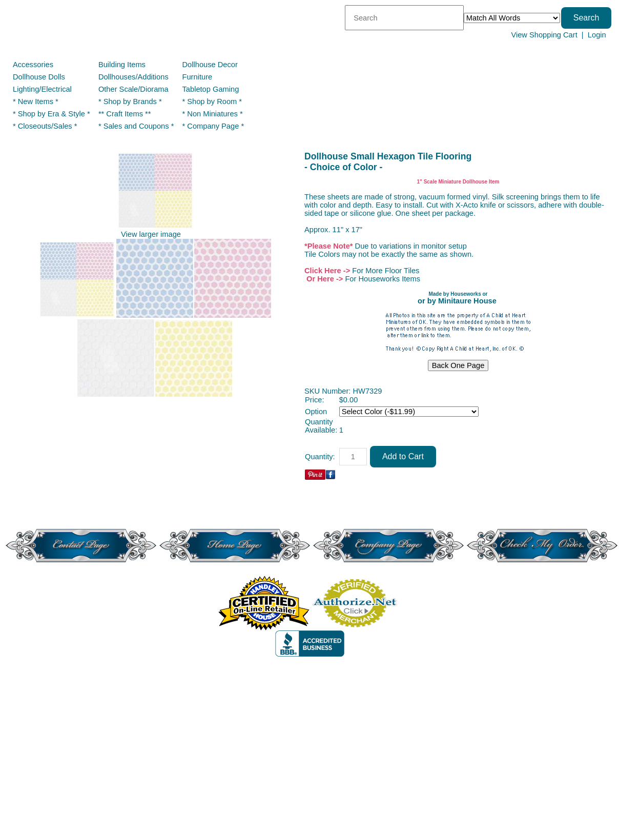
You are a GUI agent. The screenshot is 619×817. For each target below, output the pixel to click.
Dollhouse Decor (210, 64)
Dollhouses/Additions (133, 77)
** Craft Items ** (124, 114)
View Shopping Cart (544, 35)
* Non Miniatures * (212, 114)
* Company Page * (213, 126)
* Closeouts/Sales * (45, 126)
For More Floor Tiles (385, 271)
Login (597, 35)
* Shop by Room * (212, 101)
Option (316, 411)
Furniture (197, 77)
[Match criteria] (512, 18)
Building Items (122, 64)
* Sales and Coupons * (136, 126)
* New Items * (35, 101)
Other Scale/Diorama (133, 89)
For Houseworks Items (382, 279)
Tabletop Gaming (210, 89)
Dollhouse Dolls (39, 77)
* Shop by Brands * (130, 101)
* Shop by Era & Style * (51, 114)
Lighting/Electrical (43, 89)
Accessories (33, 64)
